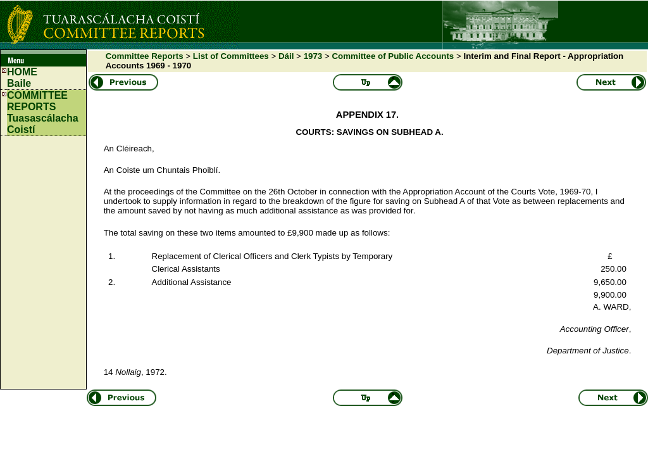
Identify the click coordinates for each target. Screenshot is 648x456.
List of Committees (231, 56)
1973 (313, 56)
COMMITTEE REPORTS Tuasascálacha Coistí (42, 112)
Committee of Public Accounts (393, 56)
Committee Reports (145, 56)
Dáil (286, 56)
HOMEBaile (22, 77)
